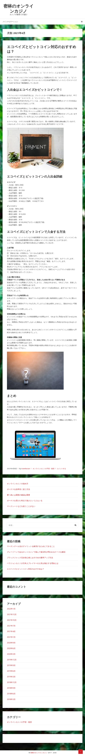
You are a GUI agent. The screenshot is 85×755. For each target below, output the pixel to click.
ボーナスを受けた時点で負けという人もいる (24, 500)
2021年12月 (11, 614)
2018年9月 (11, 688)
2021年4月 (11, 631)
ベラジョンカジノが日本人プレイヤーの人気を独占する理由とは (32, 563)
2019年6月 (11, 671)
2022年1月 (11, 609)
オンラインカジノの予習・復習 (43, 468)
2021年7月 (11, 626)
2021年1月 (11, 637)
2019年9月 (11, 665)
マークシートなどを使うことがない (21, 506)
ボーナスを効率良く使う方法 (18, 489)
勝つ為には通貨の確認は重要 (18, 495)
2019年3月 (11, 676)
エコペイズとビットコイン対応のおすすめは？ (41, 49)
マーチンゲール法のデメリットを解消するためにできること (31, 546)
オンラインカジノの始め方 (17, 483)
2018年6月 (11, 693)
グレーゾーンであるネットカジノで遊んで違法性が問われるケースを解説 (36, 552)
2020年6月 (11, 648)
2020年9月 (11, 642)
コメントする (61, 468)
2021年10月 (11, 620)
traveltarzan (25, 468)
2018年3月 (11, 699)
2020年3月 (11, 654)
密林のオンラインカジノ (19, 8)
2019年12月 (11, 659)
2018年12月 (11, 682)
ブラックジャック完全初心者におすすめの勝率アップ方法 (30, 557)
